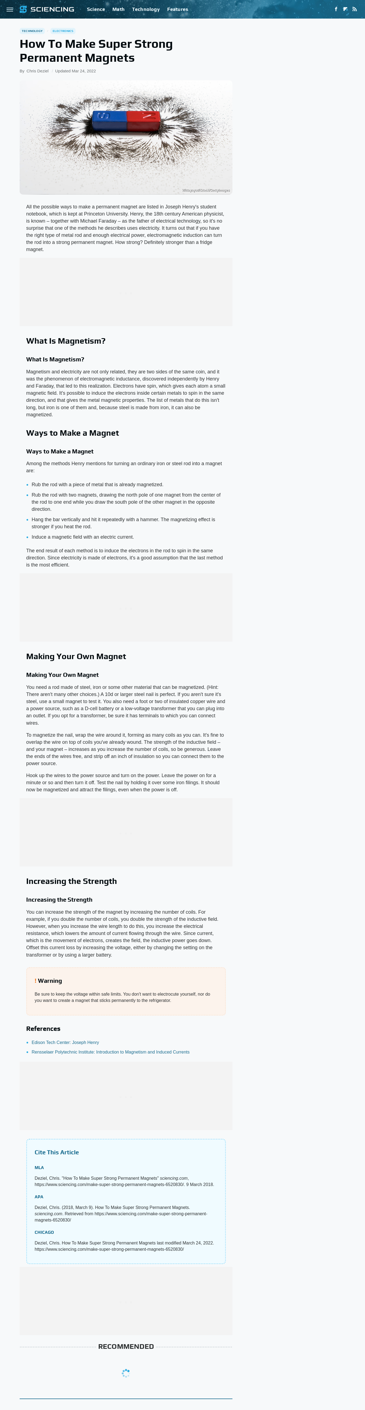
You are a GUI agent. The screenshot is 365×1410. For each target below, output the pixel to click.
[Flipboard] (345, 9)
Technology (146, 9)
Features (177, 9)
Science (96, 9)
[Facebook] (336, 9)
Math (118, 9)
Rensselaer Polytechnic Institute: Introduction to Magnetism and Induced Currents (111, 1052)
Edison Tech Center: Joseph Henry (65, 1042)
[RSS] (354, 9)
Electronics (63, 31)
